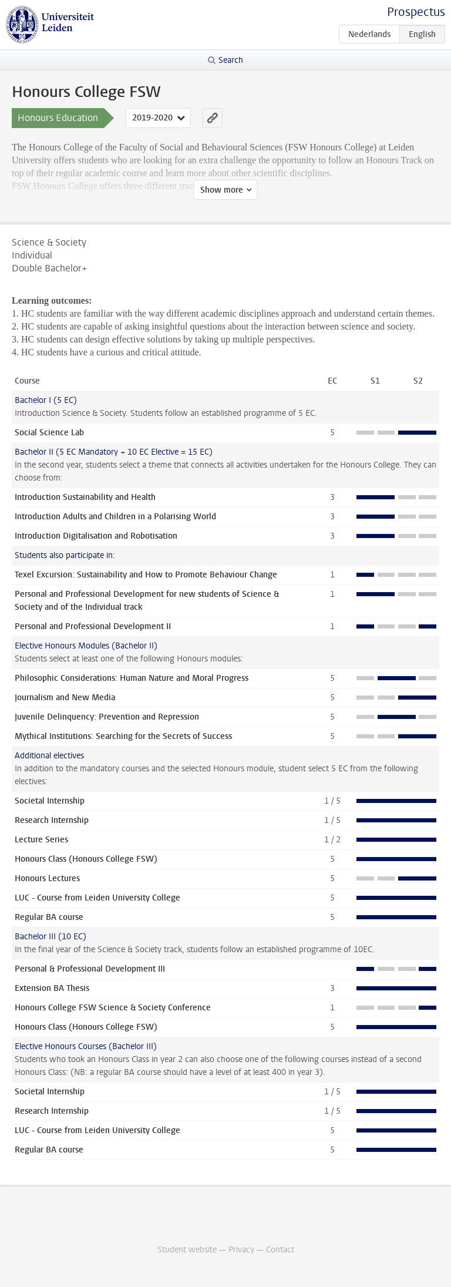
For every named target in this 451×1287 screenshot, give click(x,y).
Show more (221, 190)
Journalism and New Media (65, 697)
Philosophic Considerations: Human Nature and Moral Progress (131, 678)
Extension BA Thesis (52, 988)
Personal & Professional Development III (90, 969)
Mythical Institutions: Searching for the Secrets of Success (123, 736)
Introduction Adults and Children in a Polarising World (115, 516)
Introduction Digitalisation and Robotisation (96, 536)
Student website (187, 1249)
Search (230, 60)
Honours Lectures (47, 878)
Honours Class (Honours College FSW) (86, 859)
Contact (280, 1249)
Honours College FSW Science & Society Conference (113, 1007)
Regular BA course (49, 917)
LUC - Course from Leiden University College (97, 897)
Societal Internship (50, 801)
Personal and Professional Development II (93, 626)
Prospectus (416, 12)
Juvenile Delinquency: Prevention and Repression (107, 717)
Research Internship (52, 820)
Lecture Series (41, 839)
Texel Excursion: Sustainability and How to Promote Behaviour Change (146, 574)
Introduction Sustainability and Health (85, 497)
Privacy (241, 1249)
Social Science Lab (49, 432)
